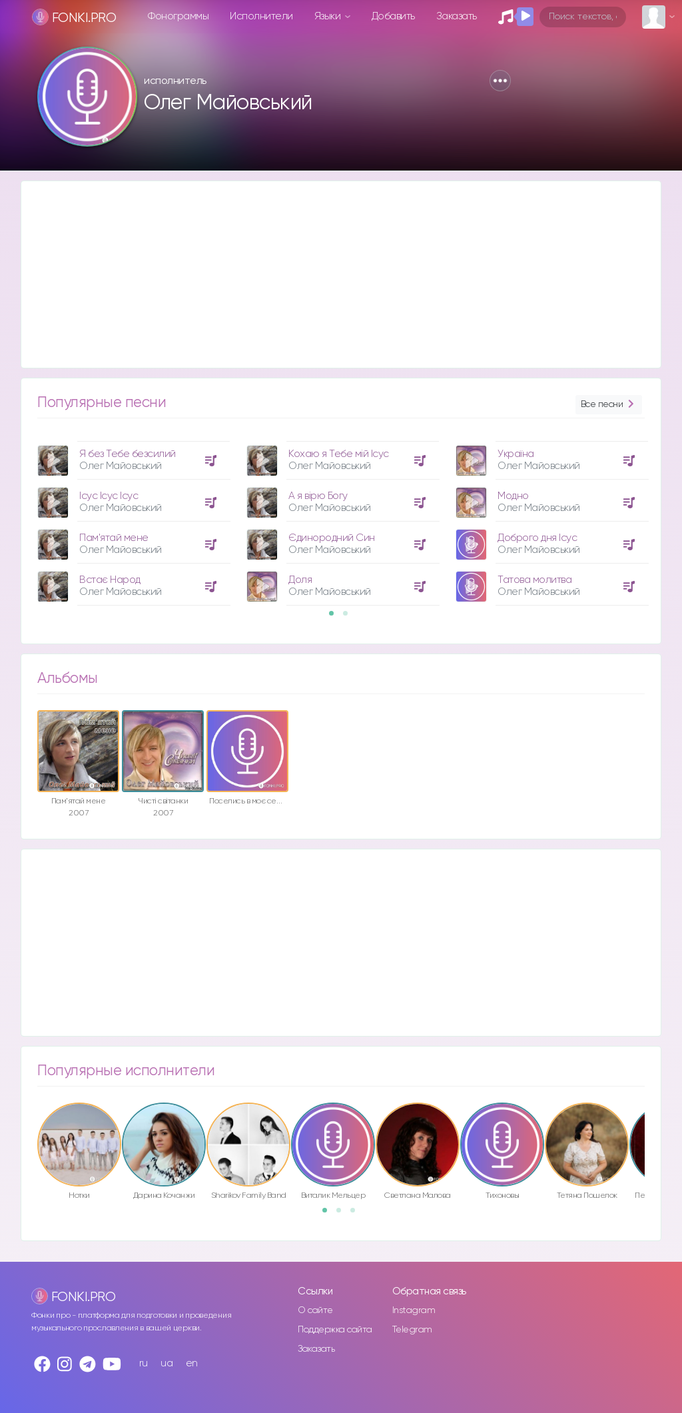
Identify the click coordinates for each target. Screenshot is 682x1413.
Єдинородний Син (331, 538)
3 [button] (357, 1214)
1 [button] (335, 617)
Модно (513, 496)
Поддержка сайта (335, 1329)
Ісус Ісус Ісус (108, 496)
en (192, 1363)
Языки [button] (328, 16)
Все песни (609, 405)
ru (143, 1363)
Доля (300, 580)
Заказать (456, 16)
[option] (131, 518)
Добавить (393, 16)
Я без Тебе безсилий (127, 454)
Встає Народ (110, 580)
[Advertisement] (341, 274)
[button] (500, 81)
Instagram (414, 1310)
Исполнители (261, 16)
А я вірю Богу (318, 496)
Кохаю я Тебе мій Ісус (338, 454)
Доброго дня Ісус (537, 538)
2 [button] (349, 617)
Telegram (412, 1329)
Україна (516, 454)
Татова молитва (534, 580)
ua (166, 1363)
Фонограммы (178, 16)
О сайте (315, 1310)
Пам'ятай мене (114, 538)
